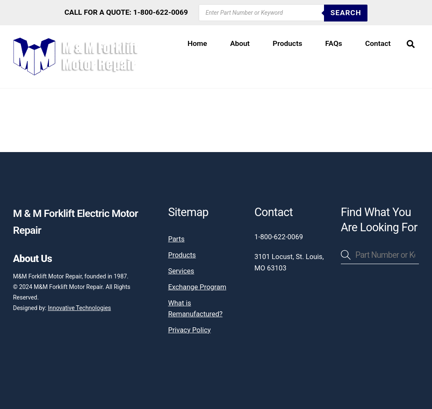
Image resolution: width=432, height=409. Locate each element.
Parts (176, 239)
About (240, 43)
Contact (378, 43)
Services (181, 271)
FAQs (333, 43)
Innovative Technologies (79, 308)
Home (197, 43)
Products (287, 43)
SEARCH (345, 12)
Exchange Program (197, 287)
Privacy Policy (189, 330)
